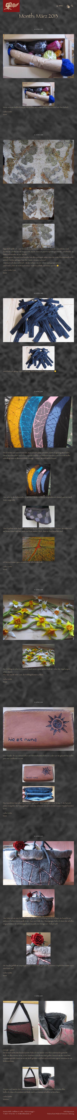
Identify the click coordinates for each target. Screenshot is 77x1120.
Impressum (70, 1112)
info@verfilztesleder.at (24, 1114)
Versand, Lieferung (68, 1114)
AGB (64, 1112)
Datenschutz (51, 1114)
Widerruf (58, 1114)
